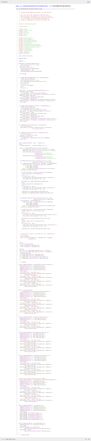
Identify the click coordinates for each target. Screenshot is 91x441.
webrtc (17, 6)
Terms (14, 439)
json (89, 439)
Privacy (10, 439)
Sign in (88, 1)
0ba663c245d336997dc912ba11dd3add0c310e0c (35, 6)
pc (50, 6)
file (41, 8)
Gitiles (7, 439)
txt (86, 439)
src (21, 6)
